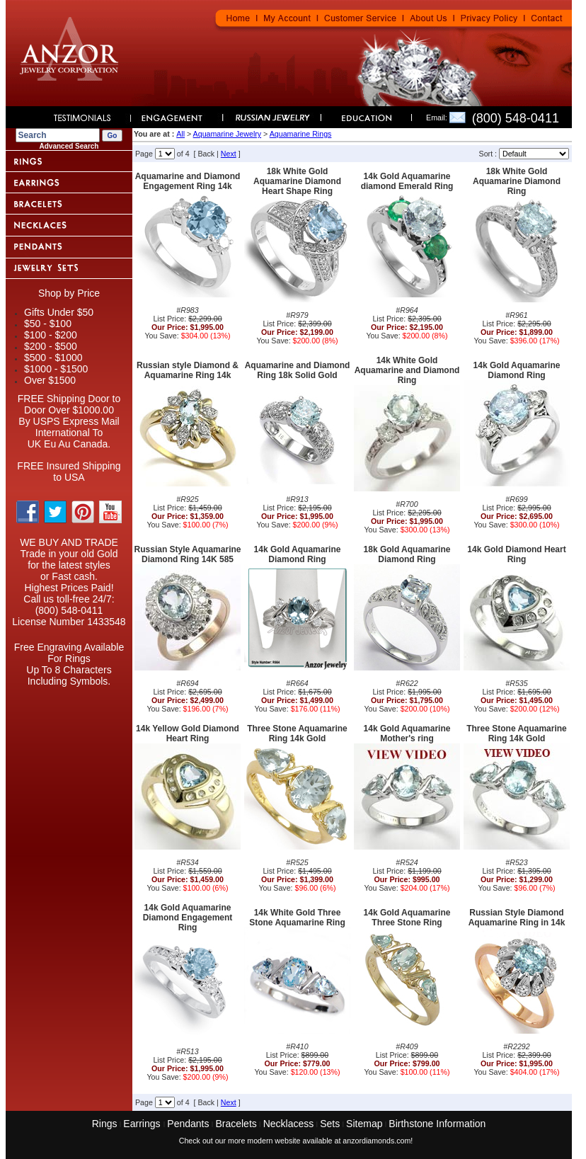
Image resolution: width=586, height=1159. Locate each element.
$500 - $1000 (53, 357)
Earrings (143, 1123)
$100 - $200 (50, 335)
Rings (104, 1123)
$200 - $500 (50, 346)
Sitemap (364, 1123)
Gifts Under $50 (58, 312)
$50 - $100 (47, 323)
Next (228, 153)
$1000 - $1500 (56, 369)
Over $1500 (50, 380)
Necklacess (288, 1123)
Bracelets (235, 1123)
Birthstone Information (437, 1123)
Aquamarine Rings (301, 134)
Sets (330, 1123)
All (180, 134)
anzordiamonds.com (376, 1140)
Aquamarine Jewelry (227, 134)
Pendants (188, 1123)
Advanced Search (69, 146)
